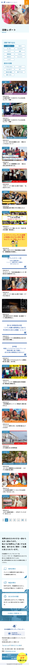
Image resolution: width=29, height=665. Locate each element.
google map (6, 645)
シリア (9, 59)
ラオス (20, 46)
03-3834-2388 (9, 649)
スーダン (9, 48)
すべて (9, 46)
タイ (20, 69)
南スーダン (9, 75)
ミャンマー (20, 57)
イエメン (20, 54)
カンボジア (9, 69)
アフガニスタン (9, 66)
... (18, 520)
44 (23, 520)
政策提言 (9, 54)
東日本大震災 (9, 72)
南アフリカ (20, 72)
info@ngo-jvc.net (10, 651)
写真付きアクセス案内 (16, 645)
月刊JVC (9, 57)
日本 (20, 51)
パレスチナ (20, 48)
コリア (9, 51)
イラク (20, 66)
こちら (15, 658)
